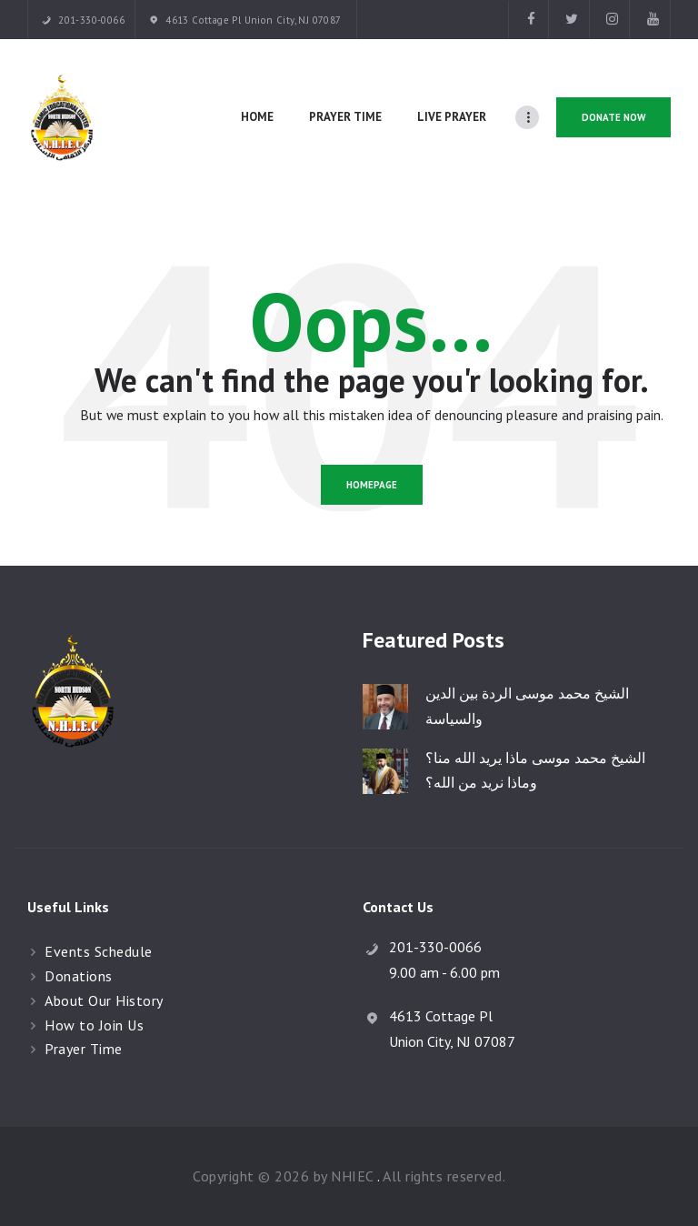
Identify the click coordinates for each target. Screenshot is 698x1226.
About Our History (104, 1000)
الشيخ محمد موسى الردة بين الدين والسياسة (527, 705)
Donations (79, 976)
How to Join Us (94, 1025)
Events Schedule (99, 951)
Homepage (371, 484)
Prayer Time (84, 1049)
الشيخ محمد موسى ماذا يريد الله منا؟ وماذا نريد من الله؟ (535, 770)
